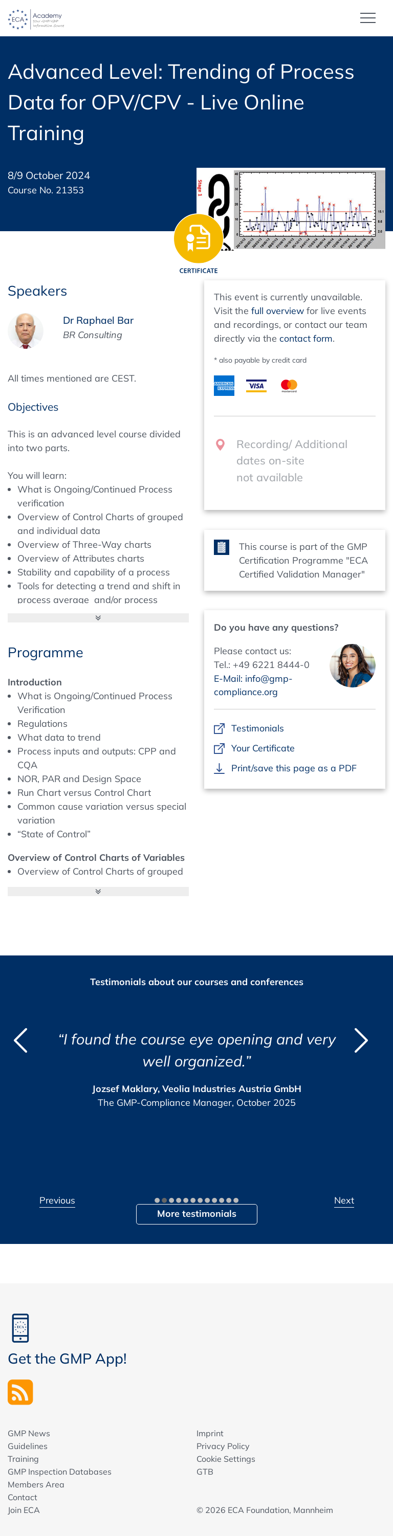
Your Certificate (263, 747)
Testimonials (258, 727)
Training (23, 1458)
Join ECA (24, 1509)
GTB (204, 1471)
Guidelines (28, 1445)
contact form (306, 338)
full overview (278, 310)
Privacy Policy (223, 1445)
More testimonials (196, 1213)
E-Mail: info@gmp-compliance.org (254, 685)
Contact (22, 1497)
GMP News (29, 1433)
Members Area (36, 1484)
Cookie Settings (225, 1458)
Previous (57, 1200)
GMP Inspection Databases (60, 1471)
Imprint (210, 1433)
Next (344, 1200)
